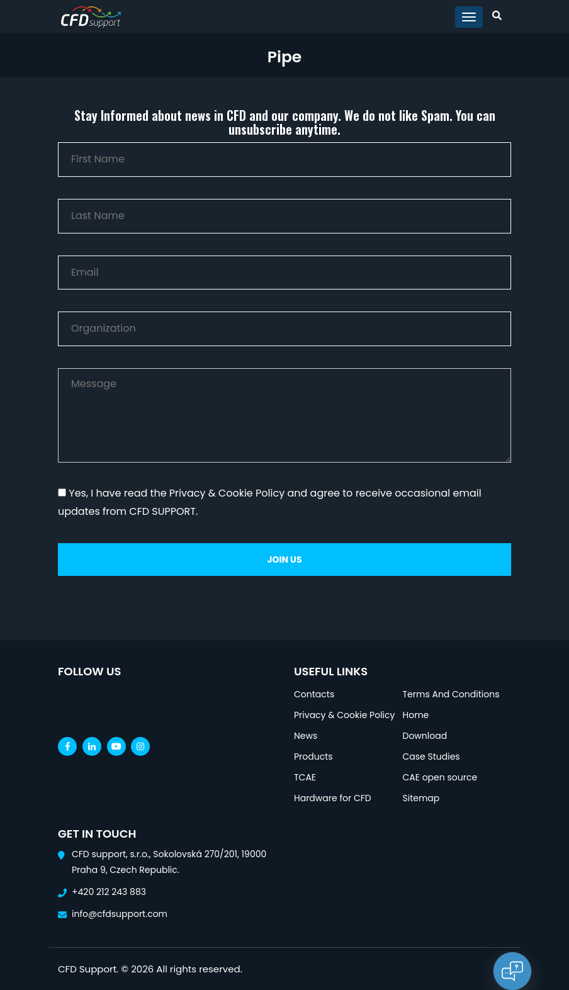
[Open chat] (512, 971)
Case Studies (431, 756)
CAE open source (440, 777)
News (305, 735)
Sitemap (421, 798)
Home (416, 715)
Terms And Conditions (451, 694)
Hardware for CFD (332, 798)
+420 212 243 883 (109, 892)
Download (425, 735)
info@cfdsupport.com (119, 914)
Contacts (314, 694)
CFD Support (87, 969)
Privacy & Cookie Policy (344, 715)
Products (313, 756)
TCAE (305, 777)
